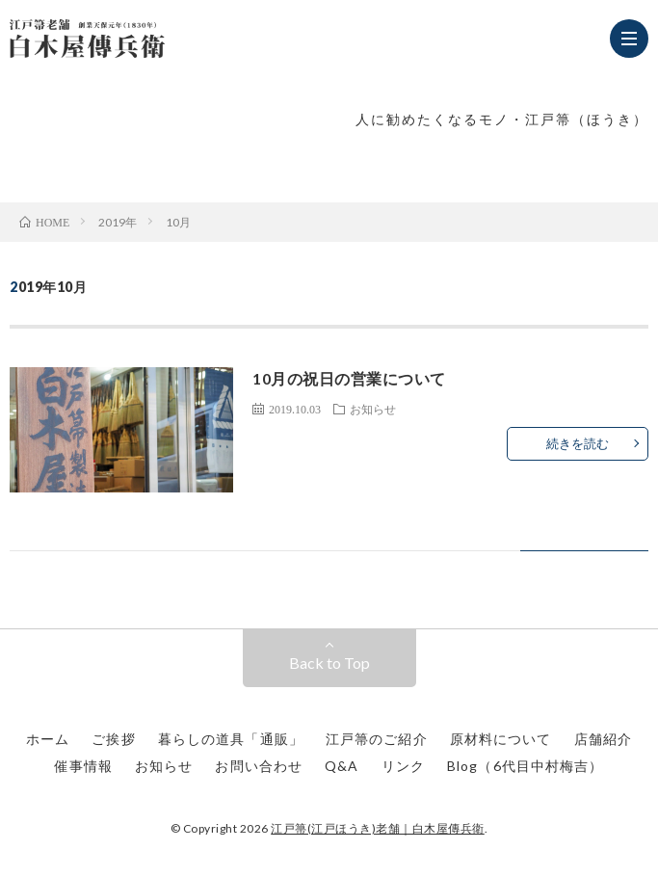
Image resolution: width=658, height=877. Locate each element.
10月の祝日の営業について (349, 378)
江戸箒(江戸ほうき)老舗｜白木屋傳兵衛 (378, 828)
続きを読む (577, 443)
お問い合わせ (259, 765)
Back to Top (329, 662)
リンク (403, 765)
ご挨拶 (113, 739)
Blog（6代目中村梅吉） (525, 765)
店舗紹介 (603, 739)
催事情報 (83, 765)
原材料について (501, 739)
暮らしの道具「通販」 (230, 739)
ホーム (47, 739)
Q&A (341, 765)
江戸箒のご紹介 (377, 739)
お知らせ (373, 408)
